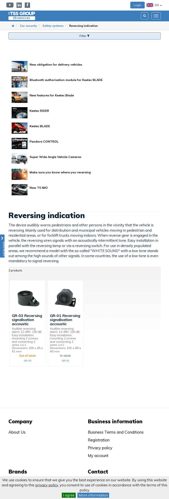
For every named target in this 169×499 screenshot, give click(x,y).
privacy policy (46, 485)
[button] (2, 246)
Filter (84, 36)
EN (154, 5)
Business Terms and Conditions (116, 432)
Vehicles (23, 18)
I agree (68, 495)
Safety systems (53, 25)
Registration (99, 439)
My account (98, 455)
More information (93, 495)
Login (137, 5)
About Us (17, 432)
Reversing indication (83, 25)
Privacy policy (100, 447)
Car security (28, 25)
